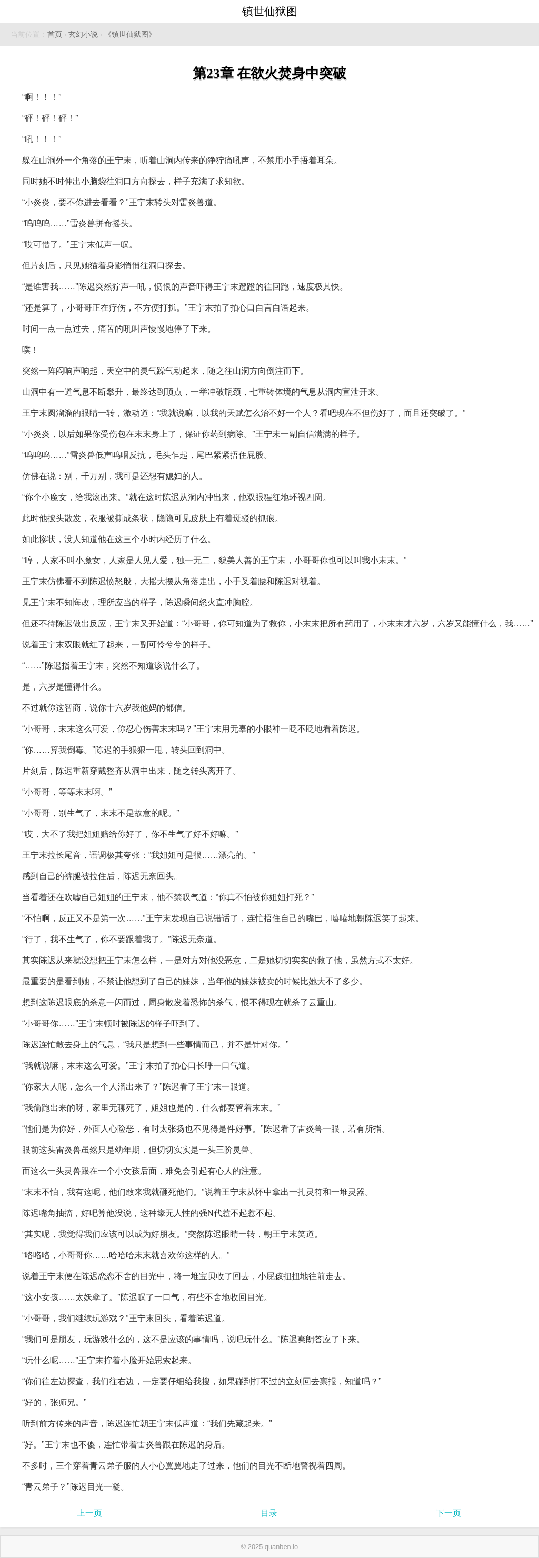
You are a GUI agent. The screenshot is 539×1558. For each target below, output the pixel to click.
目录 (269, 1513)
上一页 (89, 1513)
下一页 (448, 1513)
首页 (54, 34)
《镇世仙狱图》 (130, 34)
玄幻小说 (83, 34)
